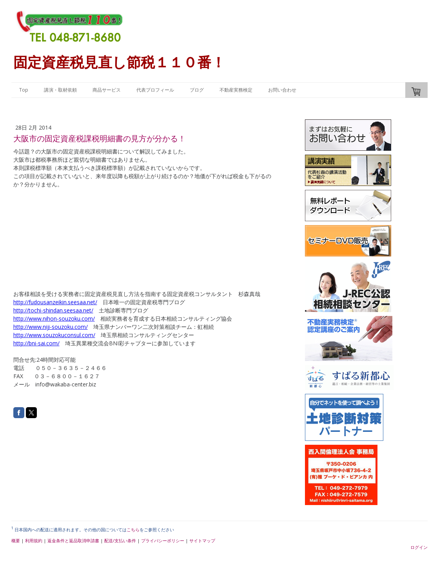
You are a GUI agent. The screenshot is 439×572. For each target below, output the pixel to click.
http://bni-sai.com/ (36, 343)
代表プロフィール (155, 90)
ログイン (419, 547)
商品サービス (107, 90)
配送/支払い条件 (120, 540)
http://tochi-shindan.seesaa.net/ (53, 310)
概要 (15, 540)
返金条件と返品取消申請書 (73, 540)
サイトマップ (202, 540)
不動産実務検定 (236, 90)
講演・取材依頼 (60, 90)
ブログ (197, 90)
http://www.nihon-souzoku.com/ (54, 318)
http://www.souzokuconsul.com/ (54, 335)
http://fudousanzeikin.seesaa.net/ (55, 302)
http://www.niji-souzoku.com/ (50, 326)
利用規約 (33, 540)
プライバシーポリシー (162, 540)
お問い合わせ (282, 90)
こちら (133, 529)
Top (23, 90)
